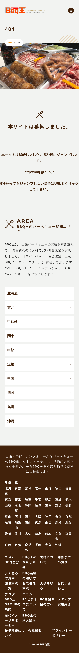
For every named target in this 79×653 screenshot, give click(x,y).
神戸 (48, 516)
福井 (28, 516)
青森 (18, 488)
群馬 (48, 499)
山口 (48, 522)
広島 (38, 522)
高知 (28, 534)
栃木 (68, 499)
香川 (18, 534)
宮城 (28, 488)
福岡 (68, 534)
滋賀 (8, 522)
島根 (58, 522)
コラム (27, 594)
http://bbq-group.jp (39, 172)
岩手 (38, 488)
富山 (8, 516)
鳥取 (68, 522)
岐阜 (38, 505)
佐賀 (18, 545)
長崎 (38, 545)
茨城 (58, 499)
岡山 (28, 522)
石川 (18, 516)
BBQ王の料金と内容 (29, 562)
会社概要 (35, 630)
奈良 (58, 516)
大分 (48, 545)
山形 (48, 488)
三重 (48, 505)
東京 (8, 499)
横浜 (18, 499)
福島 (68, 488)
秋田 (58, 488)
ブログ (10, 594)
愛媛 (8, 534)
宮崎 (8, 545)
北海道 (12, 293)
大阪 (38, 516)
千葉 (38, 499)
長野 (68, 505)
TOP (10, 42)
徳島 (38, 534)
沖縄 (10, 421)
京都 (68, 516)
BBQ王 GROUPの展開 (13, 604)
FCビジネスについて (29, 604)
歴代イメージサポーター (11, 620)
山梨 (8, 505)
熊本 (48, 534)
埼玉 (28, 499)
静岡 (28, 505)
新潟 (58, 505)
